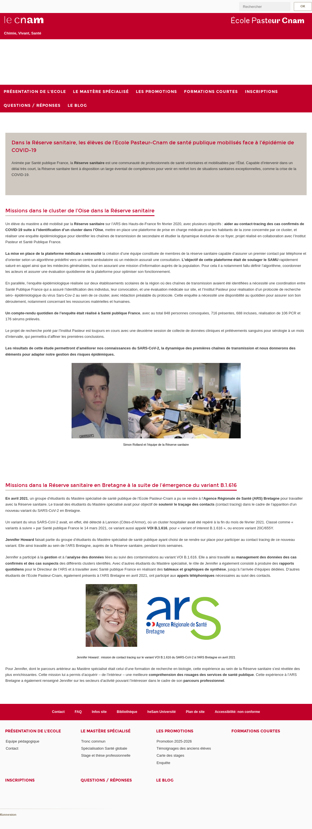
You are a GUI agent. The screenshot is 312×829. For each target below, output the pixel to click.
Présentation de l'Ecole (33, 731)
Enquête (163, 763)
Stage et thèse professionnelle (105, 755)
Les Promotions (174, 731)
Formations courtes (255, 731)
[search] (264, 6)
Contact (58, 712)
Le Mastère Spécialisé (105, 731)
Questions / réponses (106, 780)
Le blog (165, 780)
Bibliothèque (127, 712)
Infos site (99, 712)
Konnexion (8, 815)
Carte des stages (170, 755)
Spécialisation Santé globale (104, 748)
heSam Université (161, 712)
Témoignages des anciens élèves (183, 748)
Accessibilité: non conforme (237, 712)
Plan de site (195, 712)
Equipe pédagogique (22, 741)
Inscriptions (20, 780)
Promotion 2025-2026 (174, 741)
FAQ (78, 712)
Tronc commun (93, 741)
